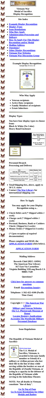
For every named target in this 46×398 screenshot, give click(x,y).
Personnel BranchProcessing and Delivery (20, 164)
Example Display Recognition (23, 24)
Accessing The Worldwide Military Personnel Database (27, 320)
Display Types (15, 26)
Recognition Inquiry (30, 287)
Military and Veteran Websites (27, 308)
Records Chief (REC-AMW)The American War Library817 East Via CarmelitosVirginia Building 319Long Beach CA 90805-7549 (27, 266)
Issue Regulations (17, 29)
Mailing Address (17, 45)
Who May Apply (17, 32)
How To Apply (27, 200)
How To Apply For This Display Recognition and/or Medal (24, 41)
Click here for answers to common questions (27, 282)
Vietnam (21, 8)
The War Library (25, 190)
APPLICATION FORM (20, 243)
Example (17, 63)
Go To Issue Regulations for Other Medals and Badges (27, 393)
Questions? (14, 47)
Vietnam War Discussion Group (24, 55)
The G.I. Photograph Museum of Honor (27, 312)
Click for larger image (25, 348)
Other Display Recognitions (22, 50)
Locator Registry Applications (27, 316)
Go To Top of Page (27, 389)
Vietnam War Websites (20, 53)
